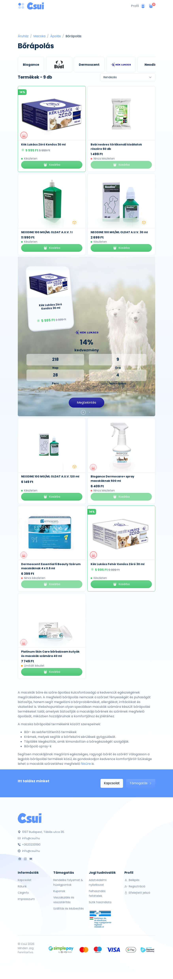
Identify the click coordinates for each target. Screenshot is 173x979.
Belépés (131, 880)
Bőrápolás (73, 36)
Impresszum (26, 899)
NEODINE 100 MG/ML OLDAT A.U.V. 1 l (46, 232)
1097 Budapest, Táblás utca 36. (41, 832)
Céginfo (23, 893)
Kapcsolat (112, 783)
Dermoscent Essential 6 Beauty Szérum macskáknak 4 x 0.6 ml (51, 566)
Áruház (23, 36)
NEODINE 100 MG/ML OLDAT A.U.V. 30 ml (119, 232)
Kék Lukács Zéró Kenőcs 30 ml (43, 144)
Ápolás (55, 36)
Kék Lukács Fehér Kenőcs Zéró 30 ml (117, 564)
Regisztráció (134, 886)
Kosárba (51, 165)
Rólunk (22, 886)
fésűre (86, 763)
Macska (39, 36)
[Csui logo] (35, 6)
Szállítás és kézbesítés (68, 909)
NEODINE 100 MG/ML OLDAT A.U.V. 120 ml (50, 476)
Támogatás (141, 783)
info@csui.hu (29, 838)
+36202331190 (29, 845)
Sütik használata (100, 902)
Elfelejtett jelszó (137, 893)
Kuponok (59, 891)
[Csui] (29, 818)
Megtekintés (86, 402)
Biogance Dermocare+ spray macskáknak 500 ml (112, 478)
